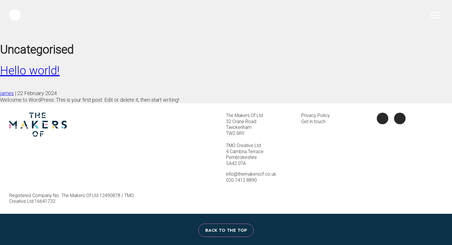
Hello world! (30, 70)
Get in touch (313, 121)
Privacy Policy (315, 115)
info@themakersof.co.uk (251, 174)
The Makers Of (226, 21)
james (7, 93)
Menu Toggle (433, 15)
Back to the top (226, 230)
